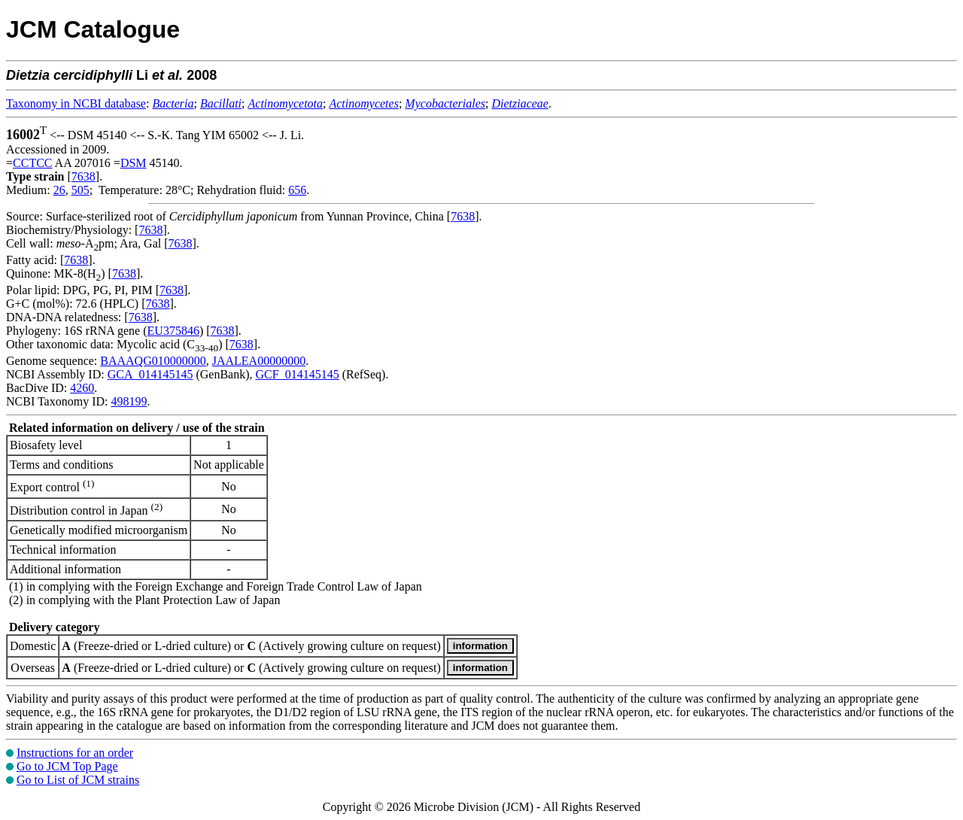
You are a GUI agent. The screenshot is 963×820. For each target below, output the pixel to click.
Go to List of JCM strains (78, 779)
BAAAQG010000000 (152, 360)
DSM (133, 162)
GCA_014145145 (150, 374)
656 (297, 190)
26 (59, 190)
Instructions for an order (75, 752)
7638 (83, 176)
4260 (82, 387)
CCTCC (32, 162)
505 (80, 190)
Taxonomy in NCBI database (76, 103)
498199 (129, 401)
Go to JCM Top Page (67, 766)
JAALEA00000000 (258, 360)
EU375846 (173, 330)
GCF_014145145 (297, 374)
